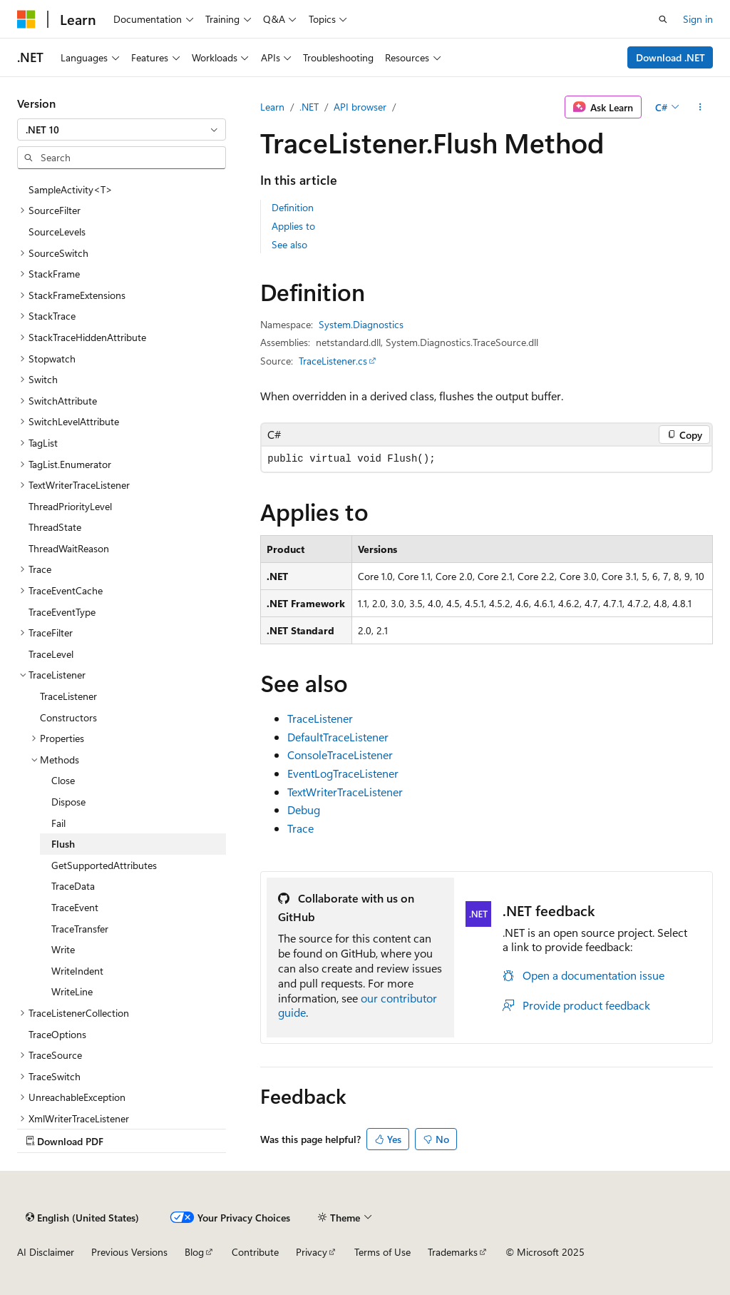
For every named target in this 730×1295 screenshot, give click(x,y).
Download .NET (670, 57)
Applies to (293, 226)
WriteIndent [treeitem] (77, 970)
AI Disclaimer (45, 1252)
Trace (300, 828)
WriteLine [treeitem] (72, 991)
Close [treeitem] (63, 780)
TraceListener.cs (333, 360)
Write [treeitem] (63, 949)
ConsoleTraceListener (340, 754)
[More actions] (700, 107)
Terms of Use (382, 1252)
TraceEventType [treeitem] (62, 612)
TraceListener (320, 718)
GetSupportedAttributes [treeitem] (104, 865)
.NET (309, 106)
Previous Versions (129, 1252)
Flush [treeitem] (63, 843)
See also (289, 244)
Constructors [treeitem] (68, 717)
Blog (194, 1252)
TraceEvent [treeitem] (74, 907)
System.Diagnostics (361, 324)
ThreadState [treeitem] (55, 527)
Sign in (698, 19)
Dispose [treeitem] (68, 801)
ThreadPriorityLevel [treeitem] (70, 506)
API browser (360, 106)
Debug (303, 809)
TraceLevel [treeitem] (51, 654)
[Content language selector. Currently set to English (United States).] (82, 1217)
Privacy (311, 1252)
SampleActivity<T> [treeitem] (71, 189)
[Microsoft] (26, 19)
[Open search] (663, 19)
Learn (272, 106)
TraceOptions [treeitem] (57, 1034)
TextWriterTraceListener (345, 791)
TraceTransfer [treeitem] (79, 928)
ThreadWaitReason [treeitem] (69, 548)
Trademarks (453, 1252)
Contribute (255, 1252)
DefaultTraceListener (338, 736)
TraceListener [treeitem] (68, 696)
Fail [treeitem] (58, 823)
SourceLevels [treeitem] (57, 231)
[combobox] (121, 129)
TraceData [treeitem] (73, 886)
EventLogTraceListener (343, 773)
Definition (293, 207)
